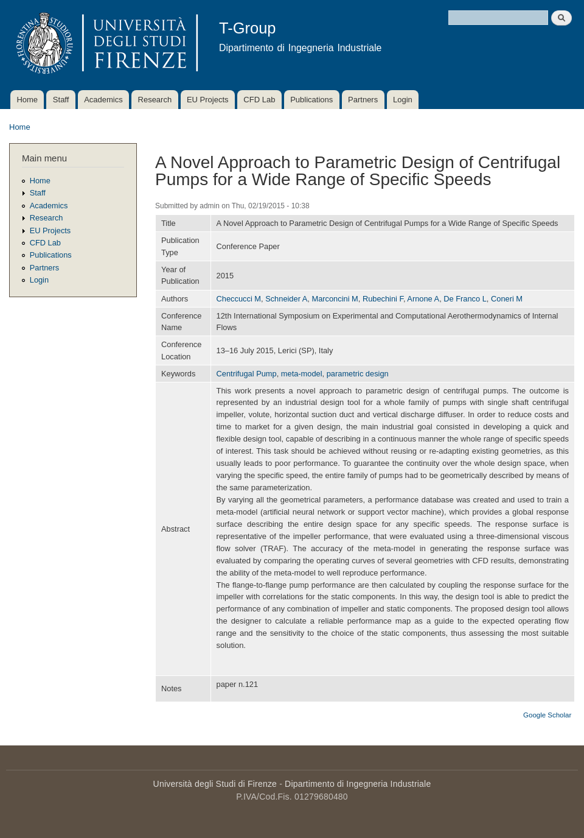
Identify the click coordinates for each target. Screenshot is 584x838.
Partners (363, 99)
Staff (61, 99)
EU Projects (208, 99)
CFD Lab (259, 99)
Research (155, 99)
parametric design (358, 373)
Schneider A (286, 298)
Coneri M (507, 298)
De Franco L (465, 298)
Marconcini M (334, 298)
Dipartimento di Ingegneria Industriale (358, 784)
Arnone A (423, 298)
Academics (103, 99)
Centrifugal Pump (247, 373)
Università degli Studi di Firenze (215, 784)
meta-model (301, 373)
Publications (311, 99)
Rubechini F (383, 298)
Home (27, 99)
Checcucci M (239, 298)
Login (402, 99)
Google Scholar (547, 715)
